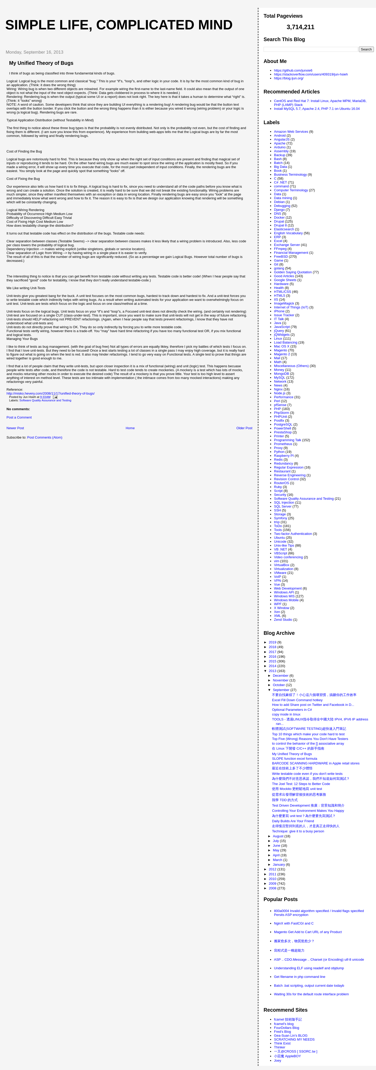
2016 (273, 657)
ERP (277, 237)
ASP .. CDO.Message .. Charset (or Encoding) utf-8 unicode (319, 959)
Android (280, 135)
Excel (278, 241)
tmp (277, 522)
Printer (279, 436)
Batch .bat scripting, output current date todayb (309, 985)
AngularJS (282, 139)
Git (276, 264)
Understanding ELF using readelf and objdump (309, 968)
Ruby (278, 487)
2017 (273, 652)
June (277, 845)
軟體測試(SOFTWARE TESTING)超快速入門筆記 (309, 729)
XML (277, 616)
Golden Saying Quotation (293, 272)
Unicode (280, 541)
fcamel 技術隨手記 (288, 1019)
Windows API (284, 592)
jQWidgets (282, 335)
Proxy (278, 448)
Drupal (279, 221)
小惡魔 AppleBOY (287, 1056)
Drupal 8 (280, 225)
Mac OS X (281, 346)
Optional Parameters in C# (292, 710)
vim (276, 561)
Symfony (280, 518)
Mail (277, 358)
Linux (278, 338)
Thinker (279, 1047)
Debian (279, 202)
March (278, 860)
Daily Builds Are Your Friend (293, 821)
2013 (273, 671)
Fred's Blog (282, 1032)
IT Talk (279, 319)
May (276, 850)
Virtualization (283, 569)
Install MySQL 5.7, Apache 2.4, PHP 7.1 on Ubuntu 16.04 (317, 109)
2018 (273, 647)
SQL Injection (284, 502)
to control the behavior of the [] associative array (308, 743)
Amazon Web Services (291, 132)
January (279, 864)
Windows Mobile (286, 600)
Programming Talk (287, 440)
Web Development (288, 588)
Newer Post (15, 428)
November (281, 680)
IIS (276, 299)
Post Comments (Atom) (44, 437)
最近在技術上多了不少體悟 (292, 768)
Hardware (281, 284)
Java (277, 323)
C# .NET (280, 182)
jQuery (279, 331)
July (276, 841)
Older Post (244, 428)
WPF (278, 604)
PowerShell (282, 428)
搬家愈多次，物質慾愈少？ (294, 941)
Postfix (279, 420)
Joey (277, 1060)
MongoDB (281, 374)
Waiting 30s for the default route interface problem (311, 994)
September (281, 690)
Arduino (280, 147)
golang (279, 268)
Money (279, 370)
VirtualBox (281, 565)
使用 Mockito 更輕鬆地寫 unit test (297, 789)
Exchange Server (287, 245)
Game (278, 260)
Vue (277, 584)
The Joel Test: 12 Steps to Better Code (301, 784)
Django (279, 210)
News (278, 385)
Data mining (283, 198)
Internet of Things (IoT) (291, 307)
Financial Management (291, 253)
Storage (280, 514)
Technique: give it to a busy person (298, 831)
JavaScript (282, 327)
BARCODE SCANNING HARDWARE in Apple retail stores (315, 763)
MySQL (279, 377)
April (277, 855)
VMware (280, 573)
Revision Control (286, 479)
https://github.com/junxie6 (293, 70)
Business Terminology (290, 174)
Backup (279, 155)
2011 (273, 874)
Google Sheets (285, 280)
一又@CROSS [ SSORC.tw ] (295, 1051)
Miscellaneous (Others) (291, 366)
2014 (273, 666)
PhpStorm (281, 413)
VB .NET (280, 549)
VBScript (280, 553)
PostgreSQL (283, 424)
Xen (277, 612)
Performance (283, 397)
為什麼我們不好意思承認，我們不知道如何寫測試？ (311, 779)
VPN (277, 581)
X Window (281, 608)
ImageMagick (284, 303)
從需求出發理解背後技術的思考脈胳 (299, 794)
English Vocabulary (288, 233)
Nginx (278, 389)
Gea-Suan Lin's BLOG (291, 1035)
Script (278, 491)
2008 (273, 888)
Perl (277, 401)
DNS (277, 214)
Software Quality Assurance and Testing (45, 400)
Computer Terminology (291, 190)
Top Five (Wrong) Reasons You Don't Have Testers (310, 739)
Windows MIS (284, 596)
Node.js (279, 393)
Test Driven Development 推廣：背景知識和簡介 (308, 805)
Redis (278, 459)
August (278, 836)
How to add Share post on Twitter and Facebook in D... (313, 705)
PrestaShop (283, 432)
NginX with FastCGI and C (294, 923)
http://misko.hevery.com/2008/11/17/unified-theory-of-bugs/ (51, 393)
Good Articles (284, 276)
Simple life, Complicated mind (119, 24)
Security (280, 495)
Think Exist (282, 1043)
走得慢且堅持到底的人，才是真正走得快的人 (306, 826)
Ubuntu (279, 538)
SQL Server (282, 506)
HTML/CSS (282, 292)
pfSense (280, 405)
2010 (273, 879)
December (281, 676)
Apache (279, 143)
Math (278, 362)
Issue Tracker (284, 315)
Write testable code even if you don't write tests (307, 774)
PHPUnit (280, 417)
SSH (277, 510)
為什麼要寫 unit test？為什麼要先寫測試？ (303, 816)
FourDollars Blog (286, 1028)
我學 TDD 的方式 (285, 800)
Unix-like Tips (284, 545)
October (279, 685)
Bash (278, 159)
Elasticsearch (284, 229)
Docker (279, 217)
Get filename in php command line (299, 977)
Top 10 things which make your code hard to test (308, 734)
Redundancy (283, 463)
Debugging (282, 206)
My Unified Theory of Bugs (41, 63)
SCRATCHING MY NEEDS (294, 1039)
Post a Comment (19, 417)
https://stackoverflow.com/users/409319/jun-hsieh (311, 74)
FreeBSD (281, 256)
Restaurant (282, 471)
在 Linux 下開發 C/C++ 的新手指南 (298, 748)
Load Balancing (285, 342)
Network (280, 381)
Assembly (281, 151)
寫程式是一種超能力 (289, 950)
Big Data (280, 167)
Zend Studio (283, 620)
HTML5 (279, 295)
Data (277, 194)
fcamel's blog (284, 1024)
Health (279, 288)
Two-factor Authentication (293, 534)
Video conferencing (288, 557)
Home (130, 428)
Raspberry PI (284, 456)
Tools (278, 530)
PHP (277, 409)
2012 (273, 869)
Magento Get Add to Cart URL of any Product (308, 932)
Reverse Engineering (289, 475)
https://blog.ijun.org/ (288, 78)
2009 (273, 883)
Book (278, 171)
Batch (278, 163)
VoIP (277, 577)
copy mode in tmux (286, 714)
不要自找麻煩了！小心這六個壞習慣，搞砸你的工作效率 (314, 695)
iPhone (279, 311)
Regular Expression (288, 467)
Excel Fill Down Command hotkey (297, 700)
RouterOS (281, 483)
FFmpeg (280, 249)
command (281, 186)
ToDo (278, 526)
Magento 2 (282, 354)
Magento (280, 350)
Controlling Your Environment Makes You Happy (308, 811)
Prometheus (283, 444)
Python (279, 452)
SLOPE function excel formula (294, 759)
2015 (273, 661)
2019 (273, 642)
